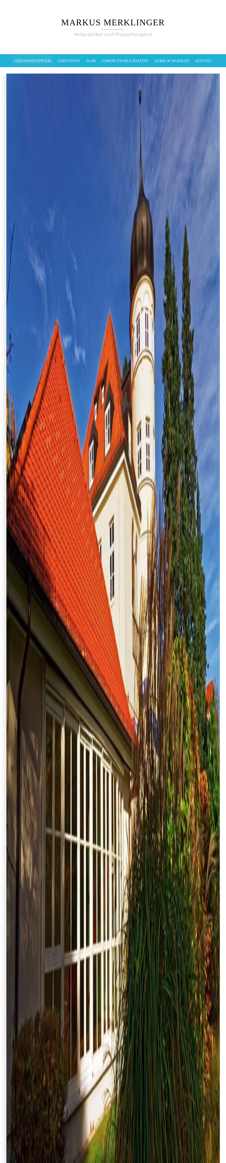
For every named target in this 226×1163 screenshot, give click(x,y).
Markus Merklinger (113, 22)
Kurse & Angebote (171, 60)
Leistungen (68, 60)
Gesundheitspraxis (32, 60)
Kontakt (204, 60)
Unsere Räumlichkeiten (125, 60)
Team (91, 60)
